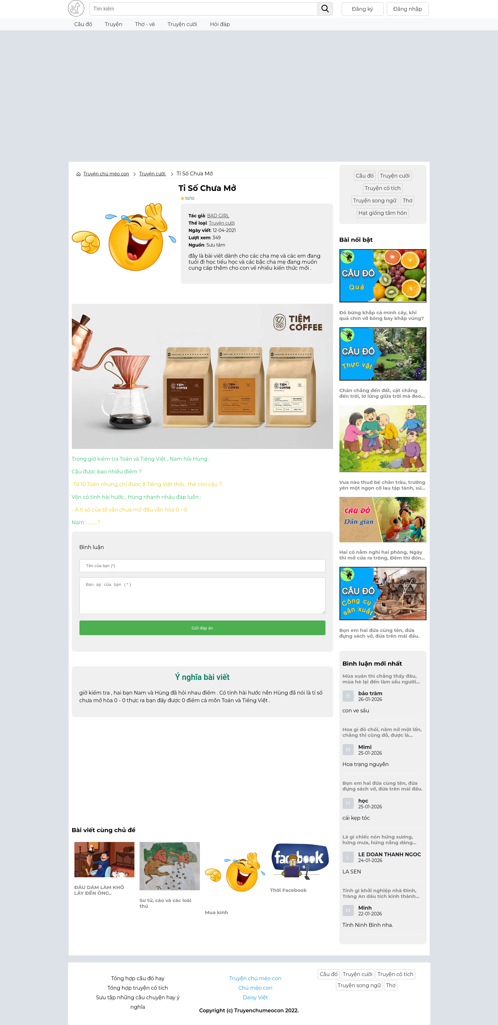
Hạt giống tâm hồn (382, 213)
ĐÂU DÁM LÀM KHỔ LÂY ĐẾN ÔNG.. (99, 896)
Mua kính (216, 918)
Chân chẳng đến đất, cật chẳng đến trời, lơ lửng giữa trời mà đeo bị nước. (380, 393)
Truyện (113, 24)
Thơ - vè (145, 24)
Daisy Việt (255, 997)
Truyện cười (222, 223)
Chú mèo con (255, 988)
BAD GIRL (218, 215)
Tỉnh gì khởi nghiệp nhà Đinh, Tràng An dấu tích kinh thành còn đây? (380, 893)
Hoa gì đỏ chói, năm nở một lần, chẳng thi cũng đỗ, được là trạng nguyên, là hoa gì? (382, 732)
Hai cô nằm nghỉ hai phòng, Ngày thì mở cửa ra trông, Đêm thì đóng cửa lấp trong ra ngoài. (382, 555)
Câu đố (83, 24)
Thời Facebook (288, 896)
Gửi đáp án (202, 633)
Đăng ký (362, 9)
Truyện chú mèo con (106, 174)
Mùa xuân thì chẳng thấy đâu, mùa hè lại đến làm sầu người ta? (380, 679)
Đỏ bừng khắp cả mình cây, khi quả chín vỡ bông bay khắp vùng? (381, 315)
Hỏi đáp (220, 24)
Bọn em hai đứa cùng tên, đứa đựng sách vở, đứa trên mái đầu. (379, 633)
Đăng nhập (407, 9)
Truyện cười (182, 24)
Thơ (407, 201)
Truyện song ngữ (375, 201)
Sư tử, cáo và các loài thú (165, 909)
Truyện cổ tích (383, 188)
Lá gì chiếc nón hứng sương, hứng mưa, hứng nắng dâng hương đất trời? (378, 839)
